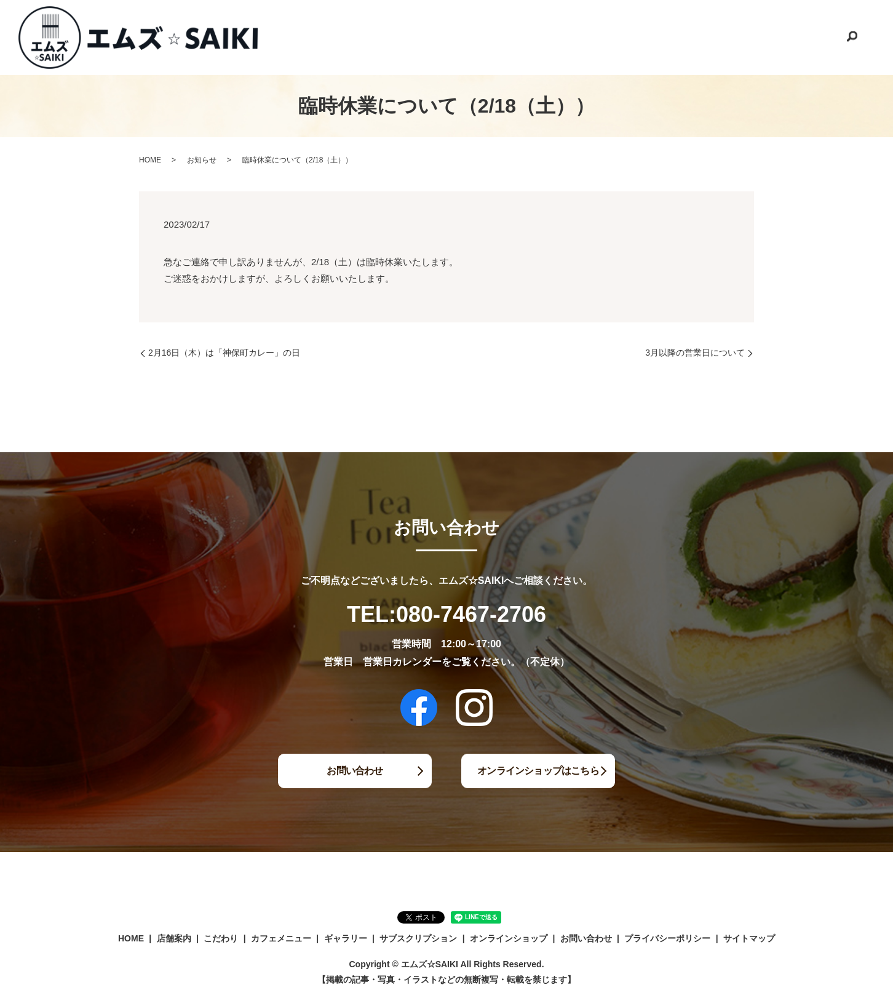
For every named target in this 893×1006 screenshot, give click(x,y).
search (852, 37)
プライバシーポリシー (667, 938)
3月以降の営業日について (695, 352)
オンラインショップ (726, 36)
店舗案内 (369, 36)
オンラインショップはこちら (538, 770)
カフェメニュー (485, 36)
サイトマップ (749, 938)
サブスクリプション (631, 36)
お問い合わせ (808, 36)
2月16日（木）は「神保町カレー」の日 (224, 352)
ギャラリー (554, 36)
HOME (322, 36)
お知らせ (201, 160)
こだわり (420, 36)
